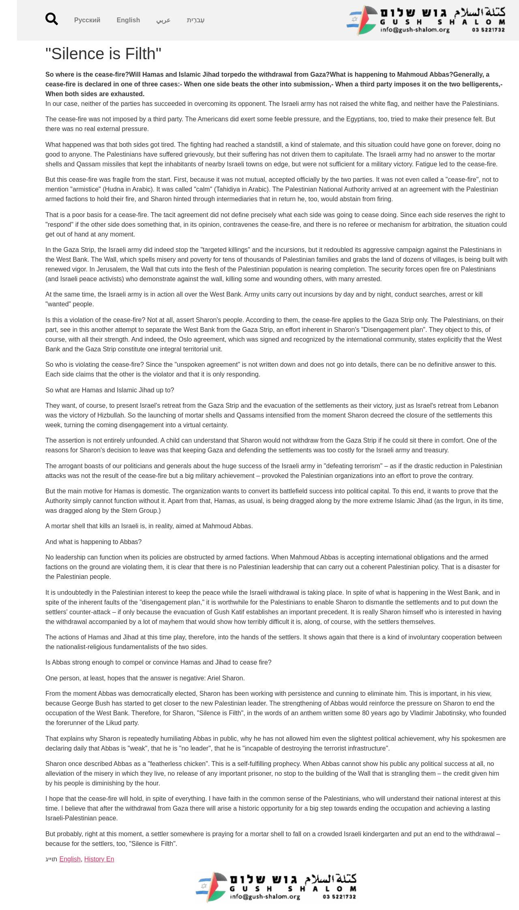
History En (82, 859)
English (111, 20)
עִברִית (178, 20)
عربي (146, 20)
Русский (70, 20)
